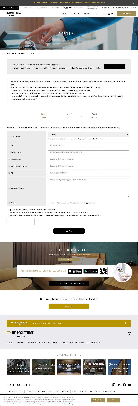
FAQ (103, 14)
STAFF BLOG (52, 342)
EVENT (96, 14)
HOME (64, 14)
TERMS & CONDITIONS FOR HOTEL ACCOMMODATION (80, 342)
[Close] (134, 401)
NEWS (86, 14)
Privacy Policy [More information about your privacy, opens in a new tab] (68, 405)
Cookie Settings (58, 394)
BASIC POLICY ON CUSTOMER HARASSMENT (23, 394)
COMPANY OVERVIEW (15, 391)
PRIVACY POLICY (109, 391)
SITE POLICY (95, 391)
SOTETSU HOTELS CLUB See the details (69, 283)
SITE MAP (46, 394)
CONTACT (10, 342)
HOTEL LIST (76, 14)
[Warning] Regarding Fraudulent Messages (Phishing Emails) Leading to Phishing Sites (69, 2)
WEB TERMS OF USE (79, 391)
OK (113, 401)
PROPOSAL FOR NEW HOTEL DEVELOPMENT (42, 391)
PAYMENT (20, 342)
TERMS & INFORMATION (36, 342)
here (93, 203)
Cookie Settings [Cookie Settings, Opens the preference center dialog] (98, 401)
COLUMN (65, 391)
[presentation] (20, 221)
